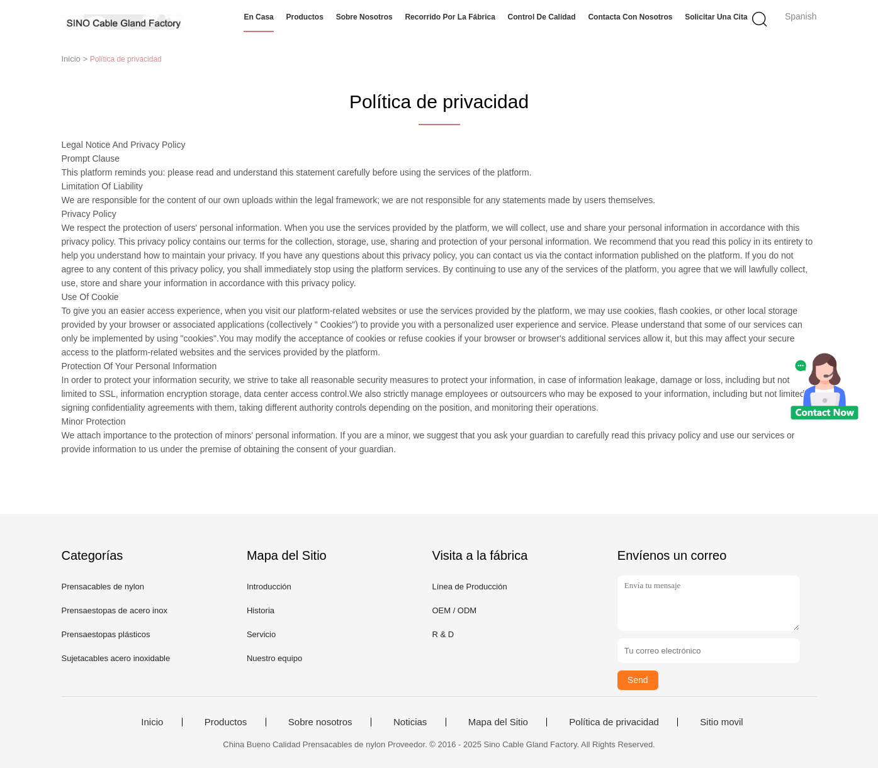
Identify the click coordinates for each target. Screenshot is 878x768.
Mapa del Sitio (498, 722)
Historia (260, 610)
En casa (258, 17)
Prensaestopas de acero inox (114, 610)
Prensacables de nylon (103, 586)
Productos (305, 17)
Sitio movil (721, 722)
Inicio (152, 722)
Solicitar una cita (716, 17)
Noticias (410, 722)
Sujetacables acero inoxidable (116, 658)
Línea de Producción (469, 586)
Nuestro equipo (274, 658)
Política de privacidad (614, 722)
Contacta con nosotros (630, 17)
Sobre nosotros (364, 17)
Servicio (261, 634)
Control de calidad (542, 17)
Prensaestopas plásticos (106, 634)
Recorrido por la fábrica (450, 17)
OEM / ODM (454, 610)
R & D (443, 634)
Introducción (269, 586)
